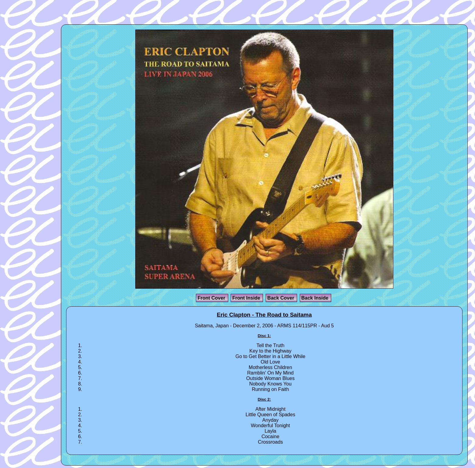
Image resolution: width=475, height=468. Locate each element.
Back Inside (315, 298)
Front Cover (211, 298)
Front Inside (246, 298)
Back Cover (281, 298)
